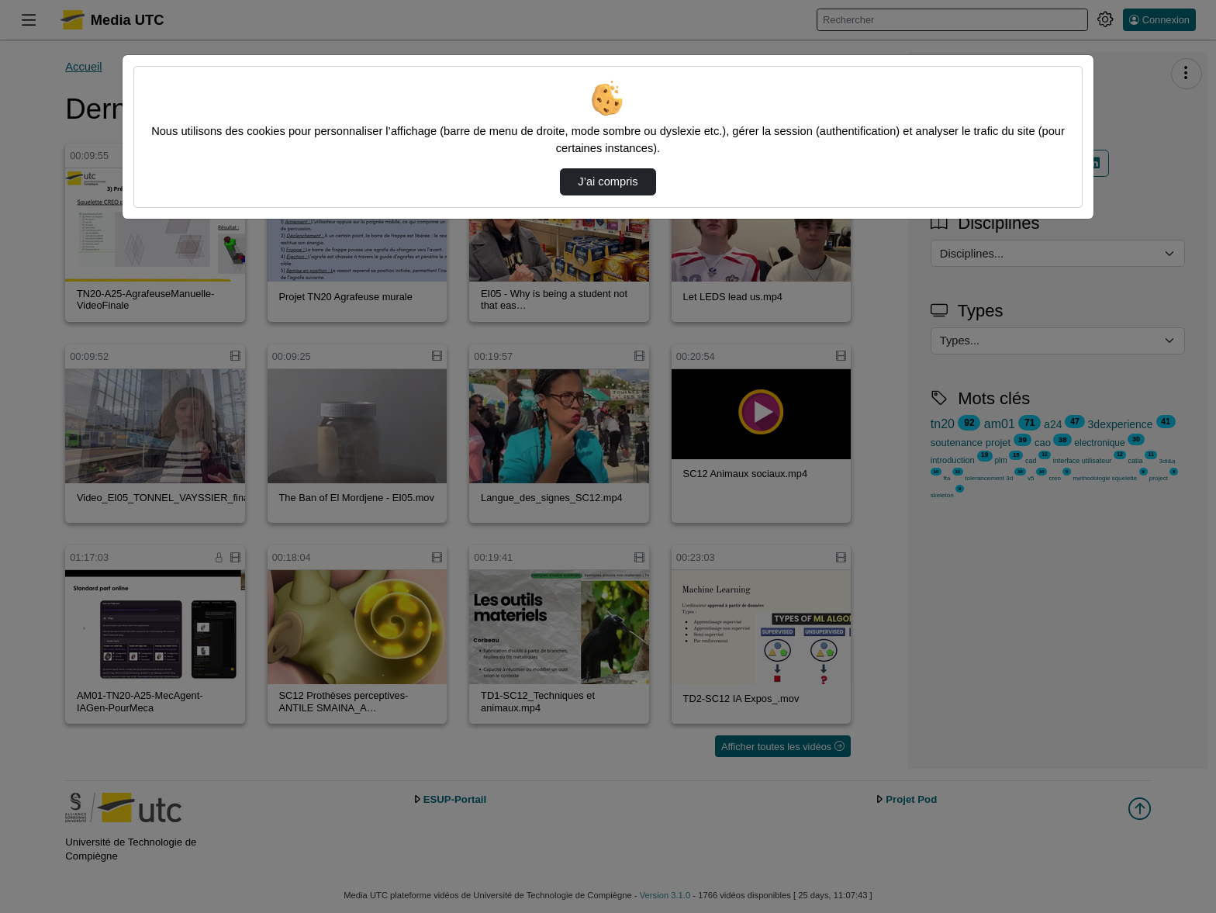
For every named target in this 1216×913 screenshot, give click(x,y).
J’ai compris (607, 181)
